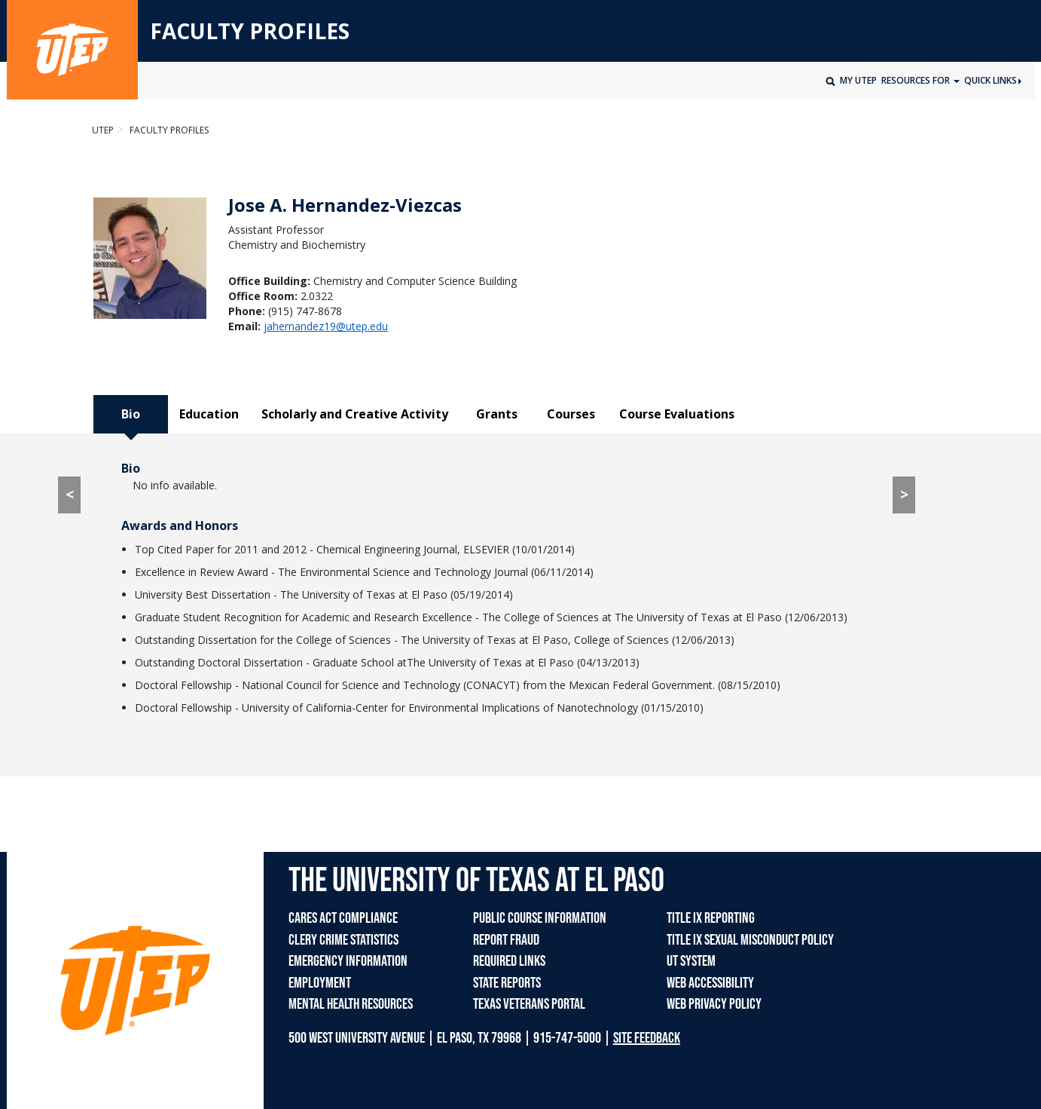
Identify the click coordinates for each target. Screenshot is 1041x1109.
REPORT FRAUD (506, 940)
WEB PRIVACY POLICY (714, 1004)
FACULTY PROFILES (250, 31)
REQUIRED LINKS (509, 961)
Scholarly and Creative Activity (354, 414)
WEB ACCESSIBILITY (710, 983)
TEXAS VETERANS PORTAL (529, 1004)
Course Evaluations (676, 414)
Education (209, 414)
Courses (571, 414)
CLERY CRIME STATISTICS (343, 940)
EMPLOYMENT (319, 983)
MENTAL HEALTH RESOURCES (350, 1004)
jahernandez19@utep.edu (326, 326)
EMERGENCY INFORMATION (348, 961)
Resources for (916, 80)
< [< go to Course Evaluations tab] (70, 494)
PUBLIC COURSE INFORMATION (539, 918)
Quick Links (992, 80)
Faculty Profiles (168, 130)
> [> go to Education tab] (904, 494)
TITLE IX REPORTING (711, 918)
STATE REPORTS (507, 983)
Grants (496, 414)
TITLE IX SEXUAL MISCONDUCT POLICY (750, 940)
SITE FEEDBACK (646, 1038)
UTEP (103, 130)
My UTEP (858, 80)
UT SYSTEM (691, 961)
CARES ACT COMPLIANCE (343, 918)
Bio (130, 414)
